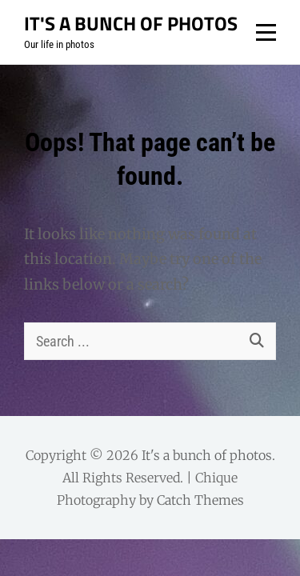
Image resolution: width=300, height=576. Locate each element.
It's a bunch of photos (131, 23)
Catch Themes (200, 500)
